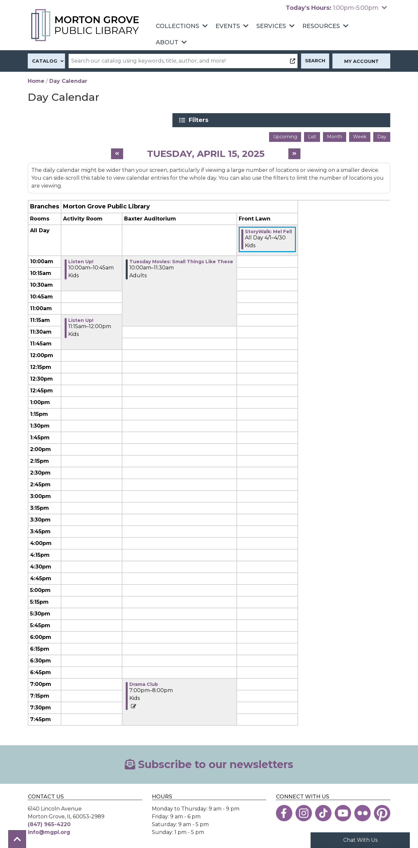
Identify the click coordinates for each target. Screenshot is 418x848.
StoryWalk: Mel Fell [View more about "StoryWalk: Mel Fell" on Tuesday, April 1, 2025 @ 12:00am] (268, 230)
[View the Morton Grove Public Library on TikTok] (323, 811)
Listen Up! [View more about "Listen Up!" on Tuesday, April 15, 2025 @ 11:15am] (80, 319)
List (312, 135)
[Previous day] (117, 152)
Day (381, 135)
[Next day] (294, 152)
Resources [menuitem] (321, 26)
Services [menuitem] (271, 26)
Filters (327, 120)
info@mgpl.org (49, 830)
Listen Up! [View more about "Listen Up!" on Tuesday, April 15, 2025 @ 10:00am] (80, 260)
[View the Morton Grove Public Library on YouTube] (343, 811)
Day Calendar (68, 81)
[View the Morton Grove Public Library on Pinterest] (382, 811)
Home (36, 81)
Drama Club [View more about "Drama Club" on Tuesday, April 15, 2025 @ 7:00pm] (143, 683)
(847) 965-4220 (49, 823)
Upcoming (285, 135)
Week (359, 135)
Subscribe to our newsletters (209, 762)
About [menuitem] (167, 42)
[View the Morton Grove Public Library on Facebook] (284, 811)
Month (334, 135)
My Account (361, 61)
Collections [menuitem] (177, 26)
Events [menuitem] (228, 26)
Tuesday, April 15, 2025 (206, 152)
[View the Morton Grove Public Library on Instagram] (304, 811)
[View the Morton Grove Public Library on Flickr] (362, 811)
